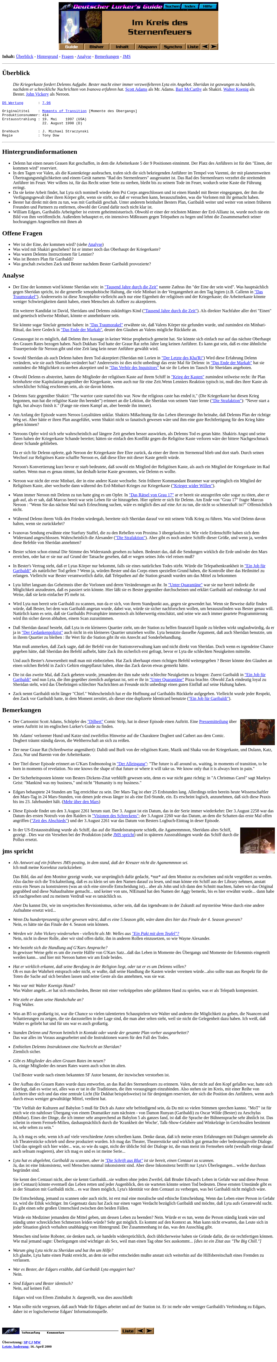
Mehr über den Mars (81, 809)
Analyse (84, 56)
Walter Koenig (235, 89)
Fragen (68, 56)
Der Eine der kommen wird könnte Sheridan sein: (56, 294)
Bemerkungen (107, 56)
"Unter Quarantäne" (185, 592)
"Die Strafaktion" (227, 408)
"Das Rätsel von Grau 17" (151, 502)
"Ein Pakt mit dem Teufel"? (155, 941)
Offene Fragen (22, 240)
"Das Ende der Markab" (81, 337)
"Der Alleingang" (132, 771)
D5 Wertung (12, 103)
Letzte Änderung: (15, 1354)
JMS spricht (123, 842)
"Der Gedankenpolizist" (42, 639)
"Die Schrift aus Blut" (124, 1167)
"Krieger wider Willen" (193, 493)
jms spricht (17, 858)
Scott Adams (136, 89)
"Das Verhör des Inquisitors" (134, 375)
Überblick (24, 56)
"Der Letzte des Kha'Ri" (182, 365)
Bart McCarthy (189, 89)
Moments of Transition (64, 113)
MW (37, 1349)
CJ (30, 1349)
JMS (126, 56)
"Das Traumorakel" (106, 332)
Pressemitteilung (213, 728)
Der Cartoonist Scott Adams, (38, 728)
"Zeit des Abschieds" (49, 828)
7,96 (46, 103)
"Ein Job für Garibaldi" (209, 705)
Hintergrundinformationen (39, 158)
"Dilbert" (95, 728)
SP (26, 1349)
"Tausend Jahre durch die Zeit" (131, 294)
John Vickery (37, 94)
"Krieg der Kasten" (187, 384)
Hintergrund (47, 56)
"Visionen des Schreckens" (115, 823)
